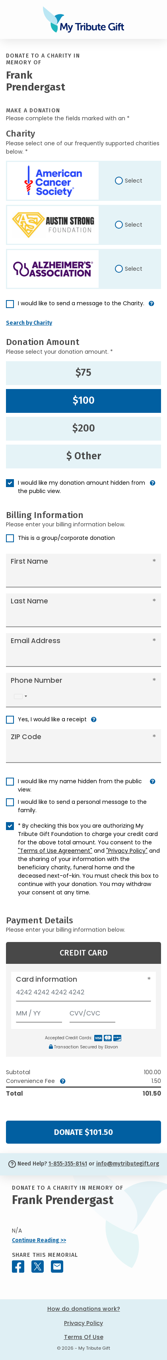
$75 (83, 373)
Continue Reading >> (39, 1240)
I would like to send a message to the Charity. (81, 303)
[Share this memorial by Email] (57, 1266)
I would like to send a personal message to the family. (82, 806)
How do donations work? (83, 1309)
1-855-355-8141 (68, 1163)
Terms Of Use (83, 1337)
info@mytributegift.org (127, 1163)
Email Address (35, 640)
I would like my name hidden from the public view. (80, 785)
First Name (29, 561)
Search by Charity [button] (29, 323)
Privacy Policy (83, 1323)
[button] (151, 306)
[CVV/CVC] (93, 1012)
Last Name (29, 601)
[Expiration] (39, 1012)
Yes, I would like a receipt (52, 719)
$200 (83, 428)
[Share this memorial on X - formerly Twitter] (38, 1266)
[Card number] (83, 995)
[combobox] (20, 696)
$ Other (83, 456)
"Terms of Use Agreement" (55, 851)
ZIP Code (26, 737)
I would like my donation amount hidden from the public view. (81, 487)
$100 (84, 400)
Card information (46, 979)
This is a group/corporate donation (66, 538)
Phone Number (36, 680)
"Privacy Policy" (127, 851)
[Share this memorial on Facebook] (18, 1266)
